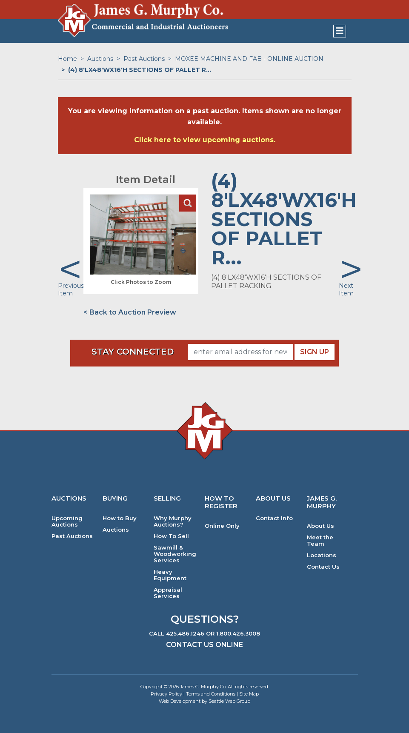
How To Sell (171, 536)
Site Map (249, 694)
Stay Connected (133, 351)
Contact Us (323, 567)
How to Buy (120, 518)
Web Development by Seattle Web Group (204, 701)
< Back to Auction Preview (129, 312)
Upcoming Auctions (67, 521)
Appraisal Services (168, 593)
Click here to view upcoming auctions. (204, 140)
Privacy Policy (166, 694)
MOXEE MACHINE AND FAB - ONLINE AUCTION (249, 59)
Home (67, 59)
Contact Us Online (204, 645)
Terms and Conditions (210, 694)
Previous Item (71, 289)
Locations (321, 555)
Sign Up (314, 352)
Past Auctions (144, 59)
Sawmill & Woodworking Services (175, 554)
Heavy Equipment (170, 575)
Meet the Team (320, 540)
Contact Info (274, 518)
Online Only (222, 526)
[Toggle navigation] (340, 31)
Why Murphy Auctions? (173, 521)
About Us (320, 526)
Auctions (100, 59)
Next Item (346, 289)
